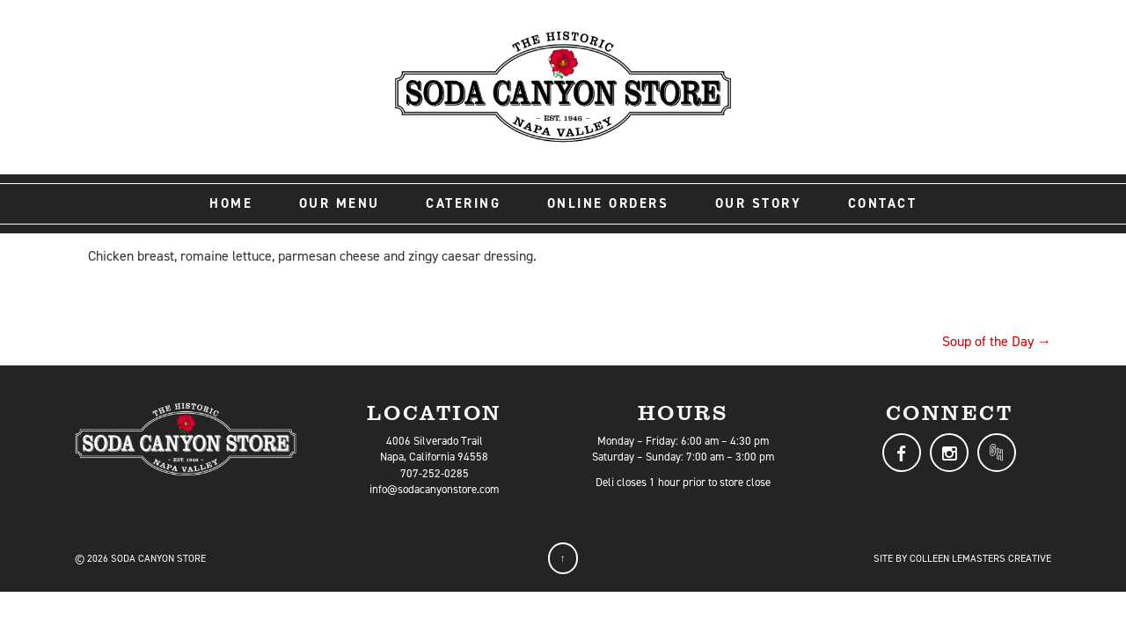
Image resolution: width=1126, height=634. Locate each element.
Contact (883, 203)
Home (230, 203)
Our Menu (339, 203)
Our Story (758, 203)
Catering (463, 203)
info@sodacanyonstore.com (434, 489)
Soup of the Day (996, 341)
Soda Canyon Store (158, 558)
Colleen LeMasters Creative (980, 558)
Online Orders (608, 203)
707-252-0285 (434, 473)
